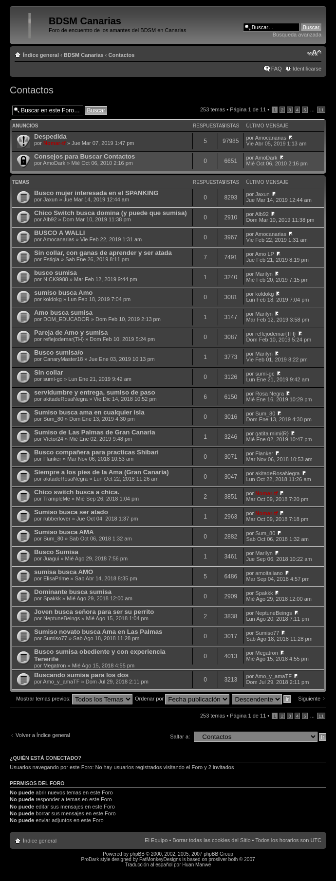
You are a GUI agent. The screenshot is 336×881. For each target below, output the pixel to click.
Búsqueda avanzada (297, 34)
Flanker (52, 459)
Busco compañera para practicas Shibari (96, 452)
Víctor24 (53, 439)
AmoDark (54, 163)
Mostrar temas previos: (74, 698)
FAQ (276, 69)
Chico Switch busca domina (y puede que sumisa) (110, 212)
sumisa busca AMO (63, 571)
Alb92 (49, 219)
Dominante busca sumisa (73, 591)
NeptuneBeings (61, 618)
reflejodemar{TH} (63, 339)
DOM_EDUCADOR (66, 319)
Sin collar (48, 372)
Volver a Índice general (43, 735)
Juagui (51, 558)
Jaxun (50, 199)
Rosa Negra (269, 393)
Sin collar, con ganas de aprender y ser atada (103, 252)
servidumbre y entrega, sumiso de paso (94, 392)
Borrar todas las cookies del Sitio (211, 840)
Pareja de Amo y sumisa (71, 332)
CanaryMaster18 (63, 359)
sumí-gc (52, 379)
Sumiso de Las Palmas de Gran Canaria (94, 432)
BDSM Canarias (84, 55)
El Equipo (156, 840)
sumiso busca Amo (63, 292)
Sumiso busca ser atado (71, 512)
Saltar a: (180, 736)
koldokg (52, 299)
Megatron (54, 665)
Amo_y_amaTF (61, 681)
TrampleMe (56, 499)
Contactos (122, 55)
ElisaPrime (56, 578)
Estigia (51, 259)
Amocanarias (270, 138)
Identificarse (307, 69)
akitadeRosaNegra (65, 399)
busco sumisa (55, 272)
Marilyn (263, 274)
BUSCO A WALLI (59, 232)
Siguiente (309, 698)
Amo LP (264, 254)
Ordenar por (182, 698)
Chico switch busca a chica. (76, 492)
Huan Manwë (196, 864)
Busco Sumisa (56, 552)
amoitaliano (268, 573)
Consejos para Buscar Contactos (84, 156)
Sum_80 (53, 419)
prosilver (217, 859)
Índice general (41, 55)
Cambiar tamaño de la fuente (314, 53)
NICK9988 (55, 279)
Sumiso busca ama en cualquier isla (89, 412)
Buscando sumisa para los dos (81, 675)
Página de (248, 109)
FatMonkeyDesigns (160, 859)
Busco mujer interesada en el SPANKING (96, 193)
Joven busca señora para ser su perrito (94, 611)
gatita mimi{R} (271, 433)
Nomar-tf (54, 143)
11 (321, 109)
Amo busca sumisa (63, 312)
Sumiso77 (55, 638)
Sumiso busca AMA (64, 532)
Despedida (50, 136)
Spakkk (52, 598)
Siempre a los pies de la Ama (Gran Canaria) (101, 472)
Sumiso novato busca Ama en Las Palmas (98, 631)
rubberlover (57, 518)
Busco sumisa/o (58, 352)
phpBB (137, 854)
